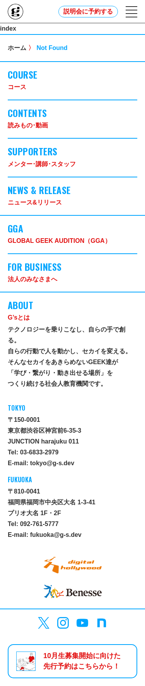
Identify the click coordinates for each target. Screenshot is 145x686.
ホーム (17, 48)
